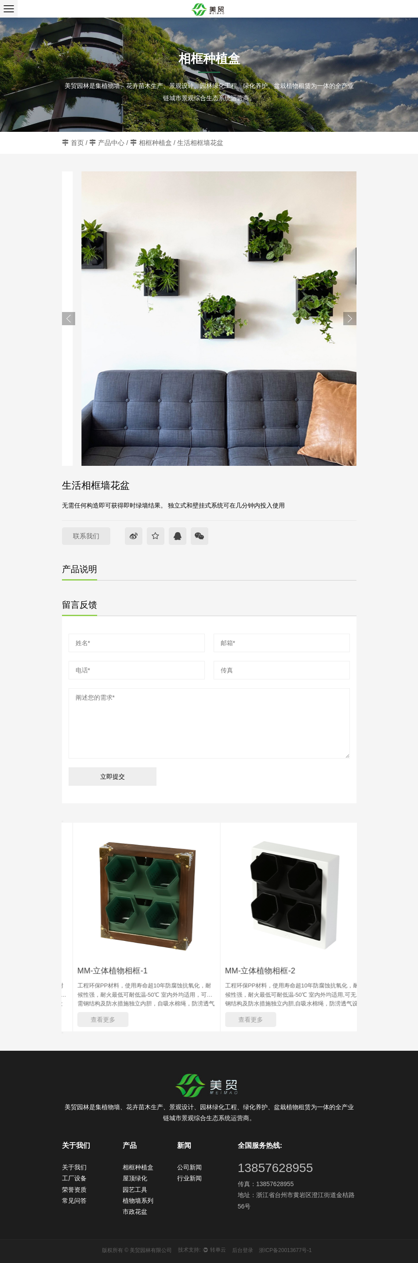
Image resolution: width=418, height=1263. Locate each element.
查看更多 (116, 1019)
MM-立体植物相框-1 (126, 970)
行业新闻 (189, 1178)
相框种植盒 (155, 142)
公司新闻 (189, 1167)
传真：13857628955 (266, 1183)
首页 (77, 142)
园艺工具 (135, 1189)
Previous (68, 318)
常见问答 (74, 1200)
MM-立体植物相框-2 (273, 970)
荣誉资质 (74, 1189)
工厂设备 (74, 1178)
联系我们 (86, 536)
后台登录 (242, 1250)
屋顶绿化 (135, 1178)
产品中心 (111, 142)
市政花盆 (135, 1211)
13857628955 (275, 1168)
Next (349, 318)
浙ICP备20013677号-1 (285, 1250)
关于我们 (74, 1167)
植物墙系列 (138, 1200)
